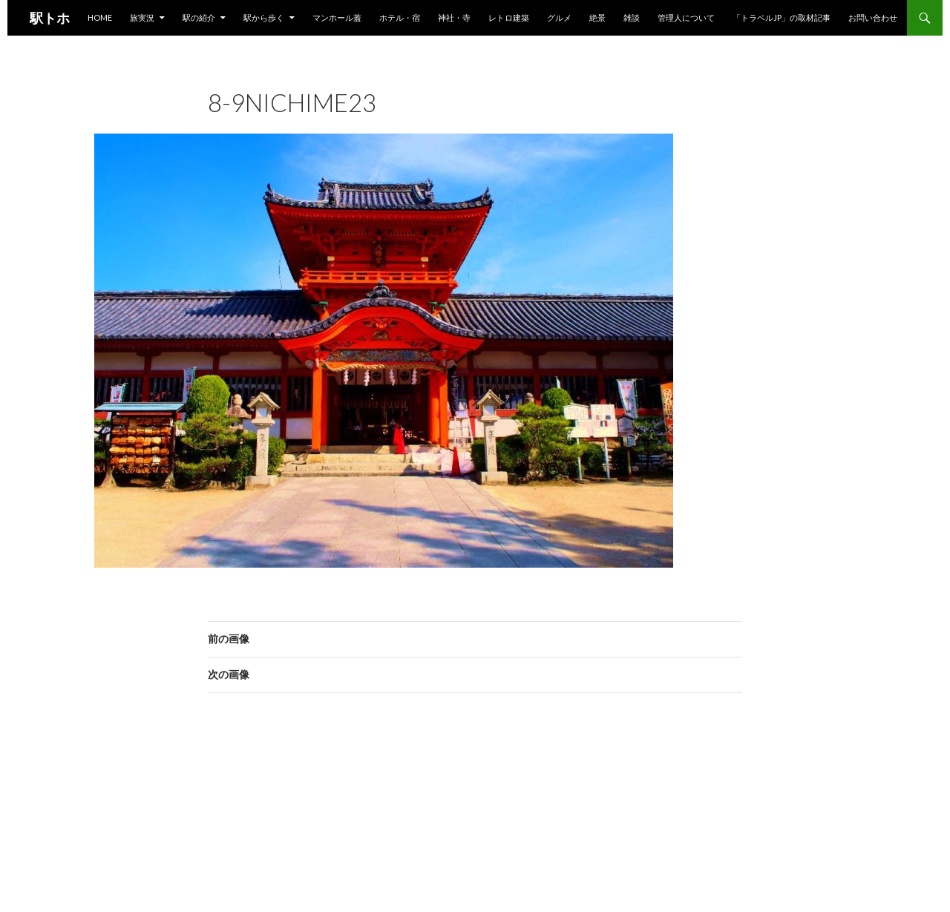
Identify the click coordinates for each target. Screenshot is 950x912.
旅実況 (142, 17)
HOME (100, 17)
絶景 (597, 17)
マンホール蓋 (336, 17)
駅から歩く (263, 17)
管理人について (686, 17)
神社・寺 (454, 17)
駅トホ (50, 18)
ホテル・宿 (399, 17)
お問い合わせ (872, 17)
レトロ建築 (508, 17)
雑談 (631, 17)
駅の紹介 (199, 17)
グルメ (559, 17)
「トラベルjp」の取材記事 (782, 17)
